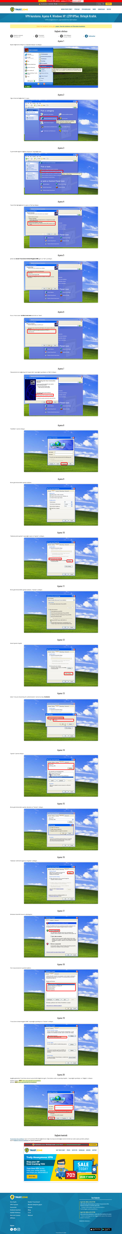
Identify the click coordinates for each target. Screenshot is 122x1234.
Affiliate (12, 1218)
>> (78, 1)
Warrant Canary (15, 1215)
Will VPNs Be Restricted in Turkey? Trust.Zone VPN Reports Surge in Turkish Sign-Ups (94, 1204)
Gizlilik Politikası (15, 1212)
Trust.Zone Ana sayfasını (17, 1139)
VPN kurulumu (86, 9)
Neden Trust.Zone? (66, 9)
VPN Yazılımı (14, 1204)
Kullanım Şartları (15, 1210)
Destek (109, 9)
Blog (29, 1210)
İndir (94, 9)
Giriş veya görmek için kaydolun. (32, 1080)
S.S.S (29, 1212)
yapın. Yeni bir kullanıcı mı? (64, 26)
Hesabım (109, 4)
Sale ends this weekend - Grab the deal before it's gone (95, 1214)
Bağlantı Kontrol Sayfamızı (21, 1140)
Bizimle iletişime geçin (35, 1204)
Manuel (30, 1215)
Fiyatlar (77, 9)
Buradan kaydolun (79, 26)
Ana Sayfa (13, 1202)
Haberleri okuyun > (84, 1221)
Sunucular (101, 9)
